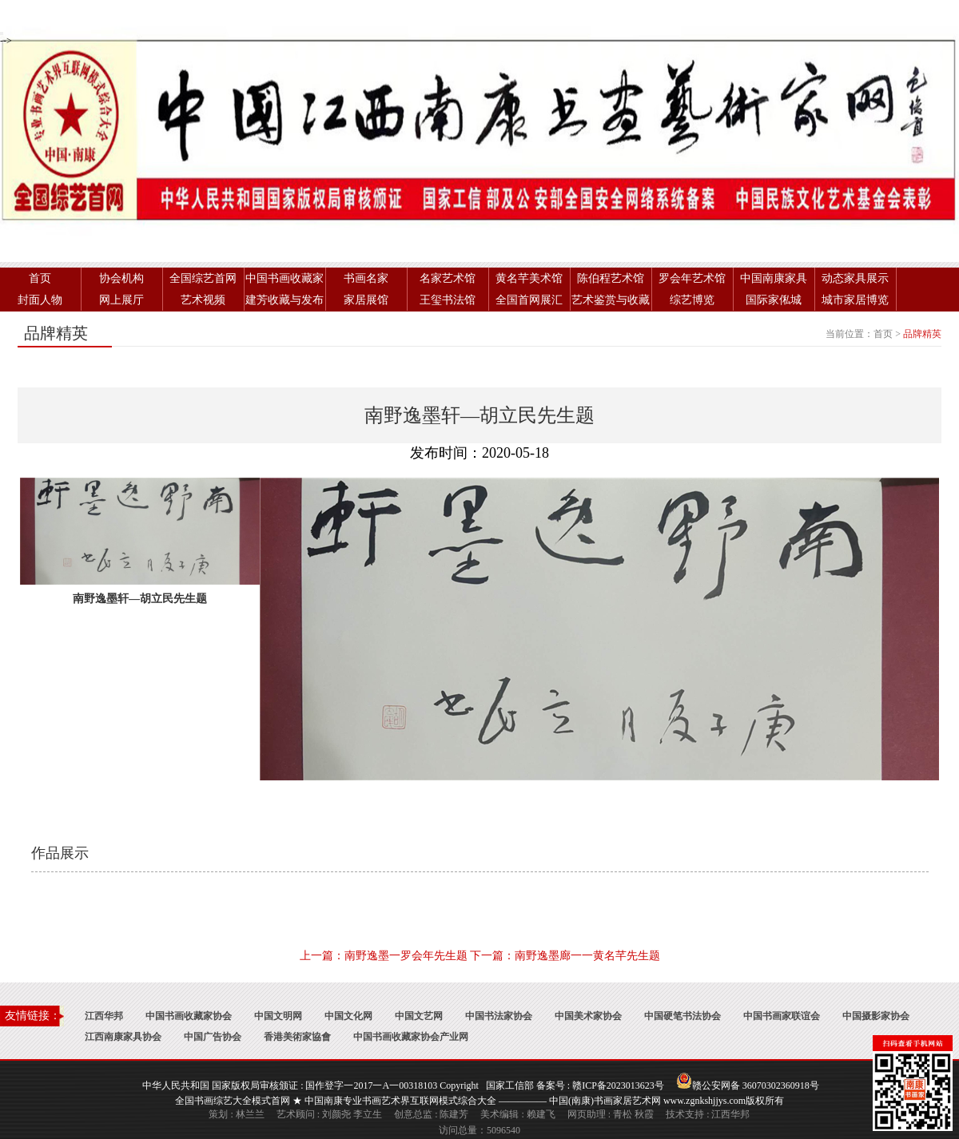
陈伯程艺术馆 (610, 278)
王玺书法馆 (448, 300)
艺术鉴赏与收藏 (610, 300)
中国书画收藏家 (284, 278)
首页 (40, 278)
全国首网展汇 (529, 300)
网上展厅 (121, 300)
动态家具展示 (855, 278)
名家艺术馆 (448, 278)
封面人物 (40, 300)
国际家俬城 (774, 300)
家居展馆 (366, 300)
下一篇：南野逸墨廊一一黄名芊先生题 (565, 956)
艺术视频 (203, 300)
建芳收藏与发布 (284, 300)
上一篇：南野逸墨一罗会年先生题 (384, 956)
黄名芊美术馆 (529, 278)
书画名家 (366, 278)
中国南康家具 (773, 278)
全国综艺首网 (203, 278)
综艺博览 (692, 300)
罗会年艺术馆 (692, 278)
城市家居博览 (855, 300)
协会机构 (121, 278)
